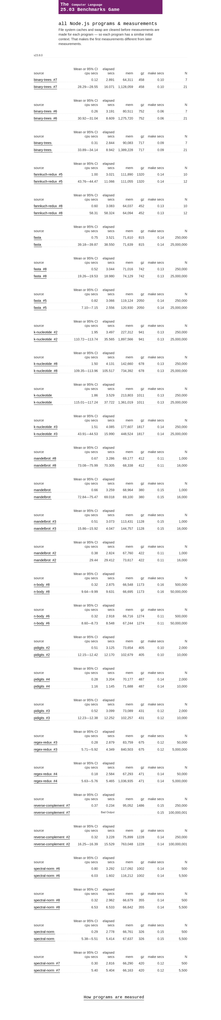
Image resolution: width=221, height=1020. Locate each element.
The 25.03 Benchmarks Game (90, 8)
